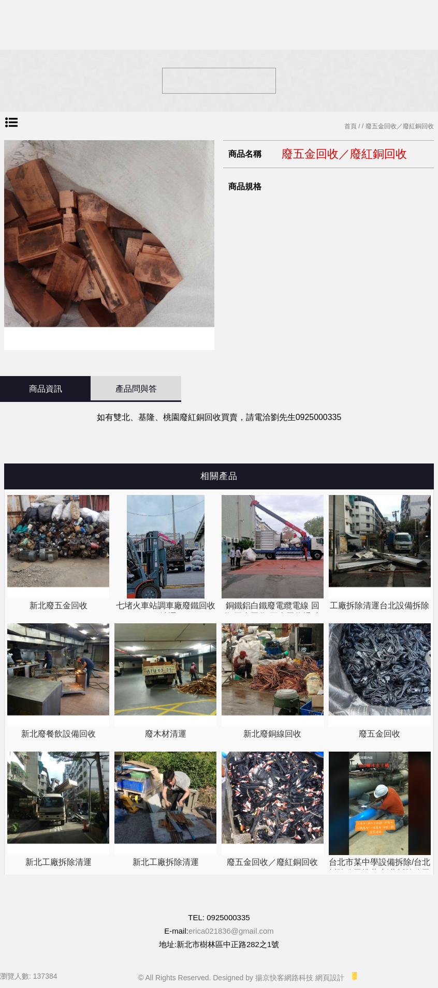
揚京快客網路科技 (284, 978)
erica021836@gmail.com (231, 930)
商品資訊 (45, 388)
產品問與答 (136, 388)
